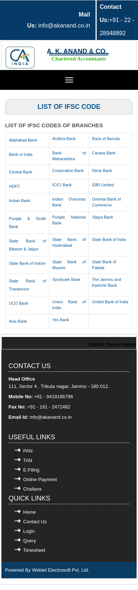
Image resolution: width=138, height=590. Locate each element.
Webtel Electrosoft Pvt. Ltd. (60, 570)
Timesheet (34, 550)
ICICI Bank (62, 185)
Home (29, 512)
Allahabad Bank (23, 140)
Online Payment (40, 479)
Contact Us (34, 521)
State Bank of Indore (27, 263)
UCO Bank (18, 303)
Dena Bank (102, 170)
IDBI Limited (103, 185)
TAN (27, 460)
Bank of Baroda (106, 138)
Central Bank (20, 172)
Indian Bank (19, 200)
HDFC (14, 186)
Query (29, 540)
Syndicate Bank (66, 279)
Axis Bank (18, 321)
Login (29, 531)
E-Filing (31, 470)
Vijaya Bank (102, 217)
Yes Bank (60, 320)
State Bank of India (109, 239)
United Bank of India (110, 302)
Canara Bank (103, 153)
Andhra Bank (64, 138)
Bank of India (20, 154)
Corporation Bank (68, 170)
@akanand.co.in (54, 417)
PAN (28, 451)
